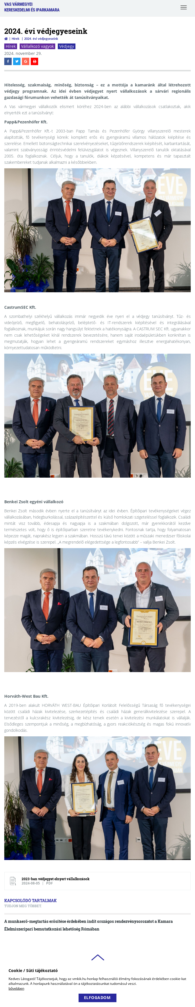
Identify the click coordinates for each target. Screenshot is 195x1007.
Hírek (15, 38)
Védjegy (66, 46)
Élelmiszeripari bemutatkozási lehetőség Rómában (51, 929)
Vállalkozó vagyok (37, 46)
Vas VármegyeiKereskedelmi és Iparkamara (31, 7)
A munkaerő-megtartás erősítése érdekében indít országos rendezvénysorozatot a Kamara (88, 921)
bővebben (16, 988)
